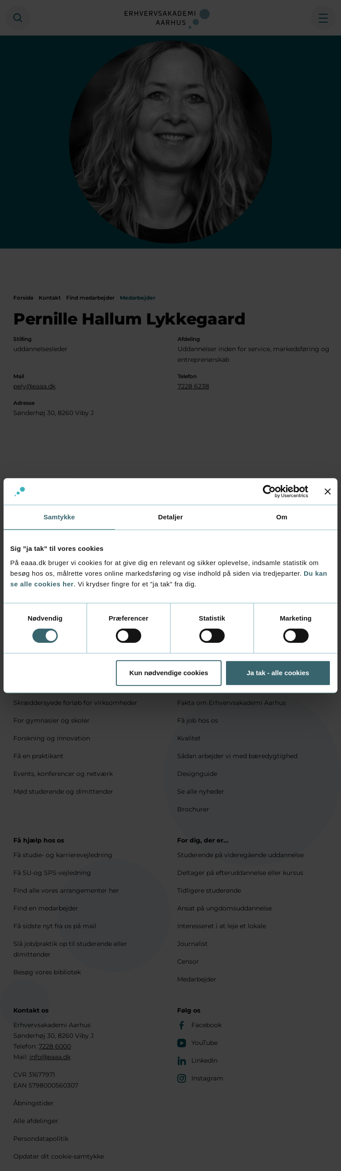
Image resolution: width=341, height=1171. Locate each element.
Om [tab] (281, 517)
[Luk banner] (328, 491)
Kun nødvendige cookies (168, 672)
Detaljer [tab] (170, 517)
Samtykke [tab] (59, 517)
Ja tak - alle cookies (277, 672)
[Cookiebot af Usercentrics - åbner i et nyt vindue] (269, 491)
